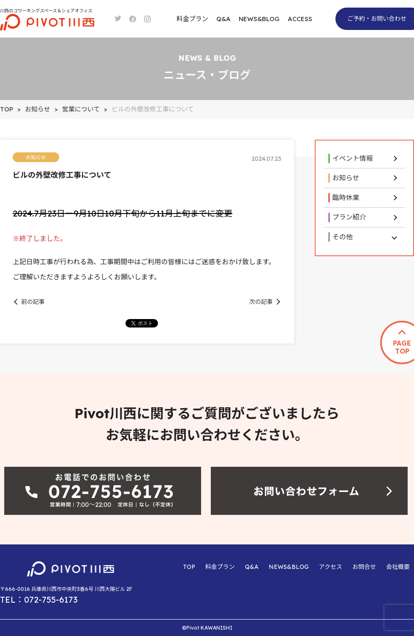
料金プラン (192, 19)
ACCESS (300, 19)
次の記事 (261, 302)
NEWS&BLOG (259, 19)
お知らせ (346, 177)
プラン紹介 (349, 217)
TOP (189, 567)
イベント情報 (352, 158)
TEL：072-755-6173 (39, 599)
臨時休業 (346, 197)
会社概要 (398, 567)
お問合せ (364, 567)
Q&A (223, 19)
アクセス (330, 567)
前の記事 (33, 302)
